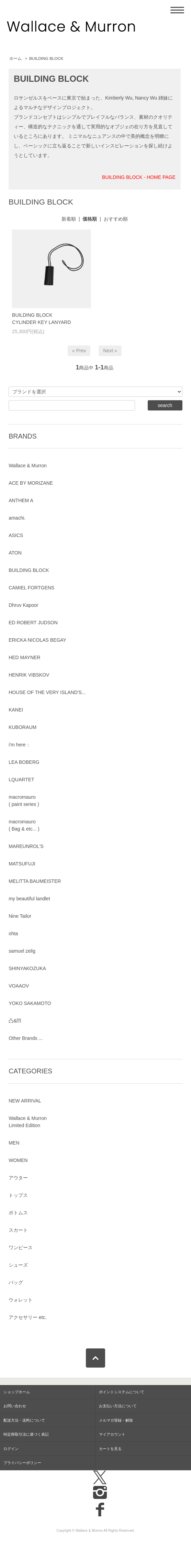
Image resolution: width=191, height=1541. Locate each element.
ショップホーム (16, 1392)
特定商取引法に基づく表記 (26, 1434)
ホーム (15, 58)
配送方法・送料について (24, 1420)
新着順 (68, 219)
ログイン (11, 1449)
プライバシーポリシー (22, 1463)
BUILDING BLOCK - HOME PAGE (139, 177)
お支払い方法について (118, 1406)
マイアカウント (112, 1434)
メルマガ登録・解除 (116, 1420)
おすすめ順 (116, 219)
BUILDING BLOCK (46, 58)
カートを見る (110, 1449)
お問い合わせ (14, 1406)
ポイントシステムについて (121, 1392)
